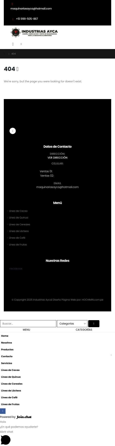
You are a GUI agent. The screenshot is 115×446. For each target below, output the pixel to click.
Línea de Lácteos (19, 231)
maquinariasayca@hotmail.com (57, 187)
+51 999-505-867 (64, 171)
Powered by (16, 417)
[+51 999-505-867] (57, 20)
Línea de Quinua (19, 217)
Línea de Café (17, 238)
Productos (7, 349)
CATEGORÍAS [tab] (84, 330)
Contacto (7, 356)
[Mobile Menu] (22, 44)
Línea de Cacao (18, 211)
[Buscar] (94, 323)
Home (4, 336)
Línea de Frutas (18, 244)
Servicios (6, 363)
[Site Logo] (34, 32)
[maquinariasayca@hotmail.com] (57, 6)
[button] (12, 44)
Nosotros (6, 342)
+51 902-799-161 (65, 176)
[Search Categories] (72, 323)
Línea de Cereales (19, 224)
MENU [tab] (26, 330)
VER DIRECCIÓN (57, 158)
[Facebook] (13, 131)
